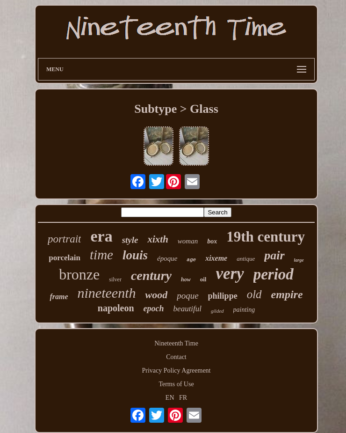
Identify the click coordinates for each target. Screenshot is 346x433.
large (299, 260)
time (101, 254)
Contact (176, 356)
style (130, 240)
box (212, 241)
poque (187, 296)
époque (167, 258)
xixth (157, 239)
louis (135, 255)
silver (115, 279)
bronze (79, 274)
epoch (154, 308)
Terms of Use (176, 384)
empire (287, 294)
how (186, 279)
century (151, 275)
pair (274, 255)
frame (59, 297)
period (273, 274)
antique (246, 258)
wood (156, 295)
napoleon (116, 308)
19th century (265, 236)
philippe (223, 296)
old (254, 294)
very (230, 273)
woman (188, 241)
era (101, 236)
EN (170, 397)
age (191, 260)
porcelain (64, 257)
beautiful (187, 308)
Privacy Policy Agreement (176, 370)
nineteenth (107, 293)
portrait (64, 239)
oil (203, 279)
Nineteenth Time (176, 343)
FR (183, 397)
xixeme (216, 258)
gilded (217, 311)
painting (244, 309)
